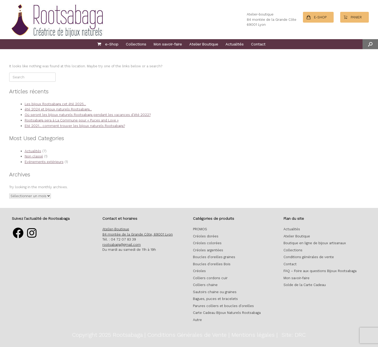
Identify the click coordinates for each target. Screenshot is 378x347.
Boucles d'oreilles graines (214, 257)
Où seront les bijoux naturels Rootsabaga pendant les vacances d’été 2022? (88, 115)
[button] (370, 44)
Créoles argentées (208, 250)
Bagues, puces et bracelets (215, 299)
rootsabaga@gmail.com (121, 245)
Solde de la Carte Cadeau (305, 285)
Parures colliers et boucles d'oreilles (223, 306)
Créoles (199, 271)
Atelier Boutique (203, 44)
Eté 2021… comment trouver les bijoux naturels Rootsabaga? (75, 126)
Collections (136, 44)
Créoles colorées (207, 243)
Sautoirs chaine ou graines (215, 292)
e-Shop (107, 44)
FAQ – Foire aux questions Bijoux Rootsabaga (320, 271)
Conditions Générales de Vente (187, 334)
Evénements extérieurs (44, 162)
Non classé (34, 156)
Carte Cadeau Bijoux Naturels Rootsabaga (227, 313)
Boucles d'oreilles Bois (211, 264)
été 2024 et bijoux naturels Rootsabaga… (58, 109)
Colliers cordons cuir (210, 278)
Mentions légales (253, 334)
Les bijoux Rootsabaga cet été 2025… (55, 104)
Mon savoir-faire (168, 44)
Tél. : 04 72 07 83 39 (119, 239)
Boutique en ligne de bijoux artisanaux (315, 243)
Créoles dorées (205, 236)
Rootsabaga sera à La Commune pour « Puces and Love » (72, 120)
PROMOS (200, 229)
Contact (258, 44)
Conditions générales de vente (309, 257)
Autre (197, 320)
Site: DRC (293, 334)
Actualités (234, 44)
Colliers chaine (205, 285)
